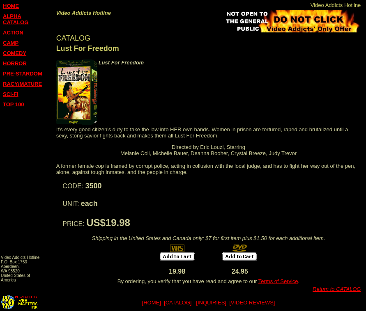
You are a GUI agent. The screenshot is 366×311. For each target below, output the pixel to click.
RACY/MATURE (22, 84)
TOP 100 (13, 104)
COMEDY (14, 53)
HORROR (15, 63)
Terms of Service (278, 281)
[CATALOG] (177, 303)
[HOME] (151, 303)
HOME (11, 6)
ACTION (13, 33)
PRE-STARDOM (22, 74)
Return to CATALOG (337, 289)
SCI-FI (10, 94)
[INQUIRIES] (211, 303)
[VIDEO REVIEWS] (252, 303)
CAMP (10, 43)
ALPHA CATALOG (15, 19)
